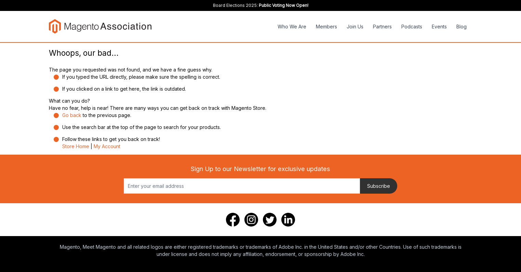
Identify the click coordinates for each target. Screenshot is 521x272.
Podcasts (411, 26)
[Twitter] (270, 219)
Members (326, 26)
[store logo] (100, 26)
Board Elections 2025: (260, 5)
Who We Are (292, 26)
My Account (107, 146)
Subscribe (378, 186)
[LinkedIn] (288, 219)
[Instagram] (251, 219)
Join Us (355, 26)
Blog (461, 26)
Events (439, 26)
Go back (71, 115)
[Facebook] (233, 219)
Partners (382, 26)
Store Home (75, 146)
